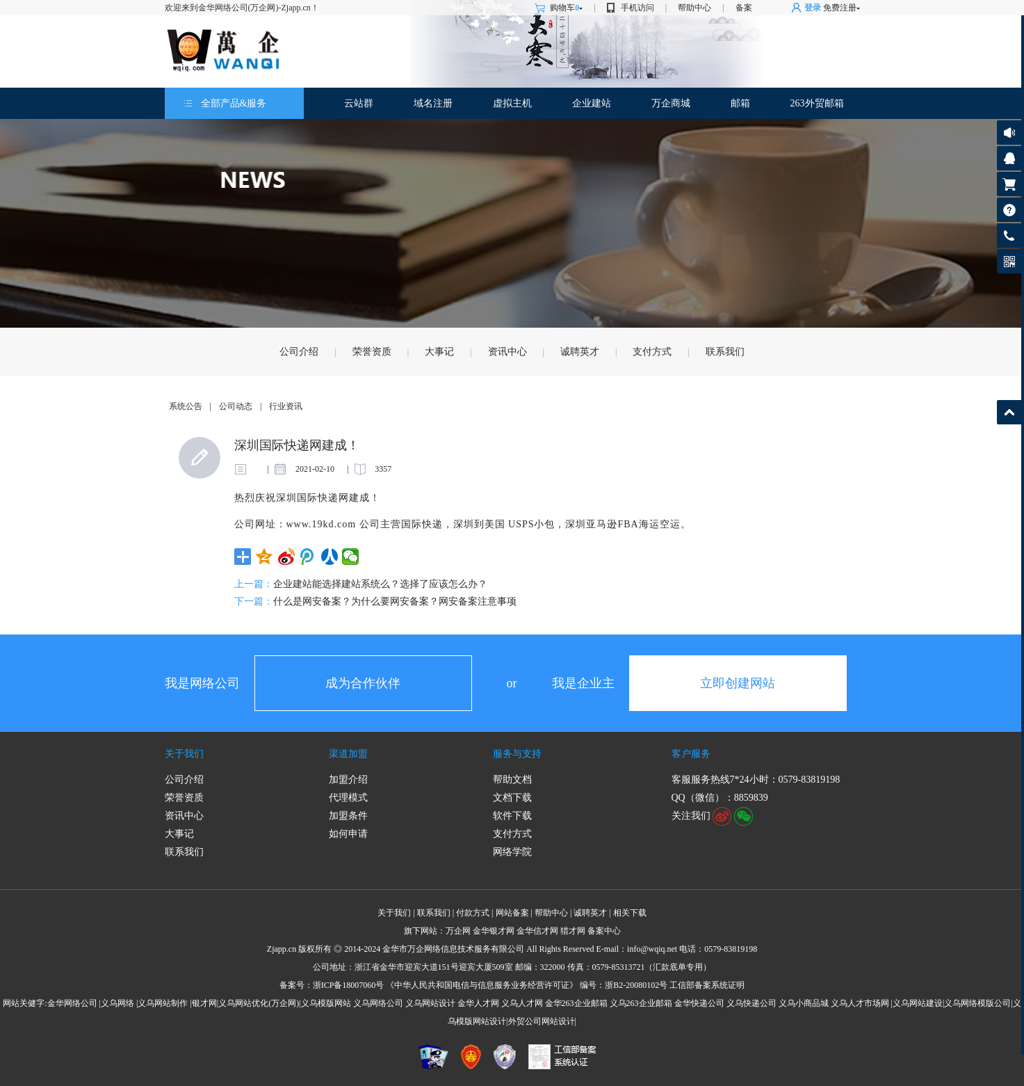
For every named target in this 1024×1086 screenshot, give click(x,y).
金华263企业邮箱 (576, 1003)
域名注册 (433, 103)
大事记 (439, 351)
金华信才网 (537, 931)
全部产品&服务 (234, 103)
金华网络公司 (72, 1003)
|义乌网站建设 (917, 1003)
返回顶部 (1009, 412)
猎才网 (572, 931)
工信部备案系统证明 (707, 985)
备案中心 (604, 931)
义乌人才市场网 (860, 1003)
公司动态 (235, 406)
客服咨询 (1009, 158)
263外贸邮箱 (817, 103)
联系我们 (725, 351)
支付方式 (652, 351)
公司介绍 (298, 351)
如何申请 (348, 834)
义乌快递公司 (751, 1003)
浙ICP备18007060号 (348, 985)
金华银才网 (493, 931)
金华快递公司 (699, 1003)
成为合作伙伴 (362, 683)
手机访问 (637, 8)
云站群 (358, 103)
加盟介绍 (348, 779)
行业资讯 (285, 406)
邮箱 (740, 103)
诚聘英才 (579, 351)
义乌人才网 (522, 1003)
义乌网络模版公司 (977, 1003)
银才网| (205, 1003)
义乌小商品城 (804, 1003)
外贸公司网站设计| (542, 1021)
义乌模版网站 (326, 1003)
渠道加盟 (348, 754)
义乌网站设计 (430, 1003)
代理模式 (348, 797)
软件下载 (512, 815)
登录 (812, 8)
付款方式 (472, 913)
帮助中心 (694, 8)
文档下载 (512, 797)
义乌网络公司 (378, 1003)
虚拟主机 (512, 103)
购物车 (566, 8)
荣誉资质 (371, 351)
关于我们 (184, 754)
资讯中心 (507, 351)
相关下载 (630, 913)
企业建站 (591, 103)
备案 (744, 8)
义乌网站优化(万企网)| (259, 1003)
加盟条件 (348, 815)
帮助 (1009, 210)
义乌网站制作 (163, 1003)
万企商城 (670, 103)
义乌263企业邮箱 (641, 1003)
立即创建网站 (737, 683)
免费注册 (839, 8)
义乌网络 (117, 1003)
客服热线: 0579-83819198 (1009, 239)
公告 (1009, 132)
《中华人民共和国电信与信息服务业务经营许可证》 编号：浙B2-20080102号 (526, 985)
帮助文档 (512, 779)
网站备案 (512, 913)
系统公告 (185, 406)
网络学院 (512, 852)
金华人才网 (478, 1003)
